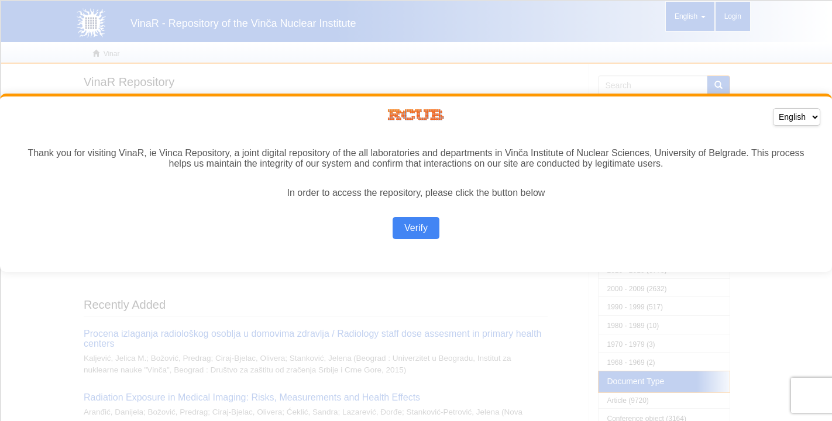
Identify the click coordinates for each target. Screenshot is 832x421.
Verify (416, 228)
